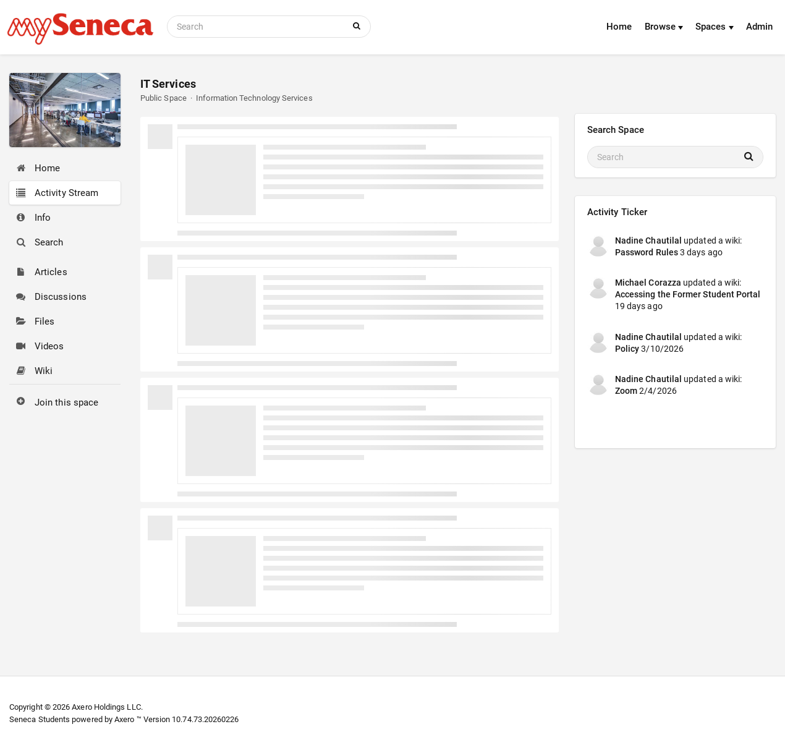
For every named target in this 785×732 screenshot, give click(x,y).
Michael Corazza (648, 282)
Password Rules (646, 252)
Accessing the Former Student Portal (688, 294)
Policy (627, 349)
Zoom (626, 391)
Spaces (714, 26)
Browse (664, 26)
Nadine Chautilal (648, 240)
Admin (759, 26)
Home (619, 26)
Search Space (615, 129)
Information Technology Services (254, 98)
